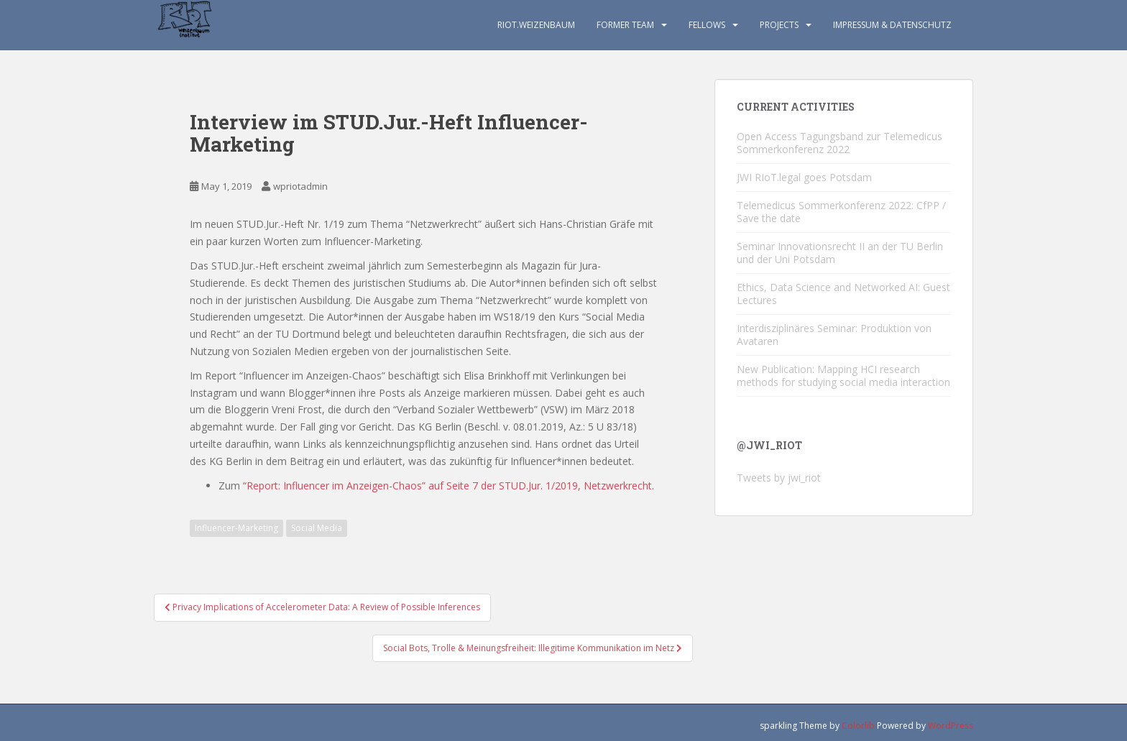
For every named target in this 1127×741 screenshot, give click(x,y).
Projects (779, 25)
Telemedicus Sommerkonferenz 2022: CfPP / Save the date (841, 211)
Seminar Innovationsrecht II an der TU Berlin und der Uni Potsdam (840, 252)
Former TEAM (625, 25)
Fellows (707, 25)
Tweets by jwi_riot (779, 477)
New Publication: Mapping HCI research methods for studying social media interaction (843, 375)
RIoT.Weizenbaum (536, 25)
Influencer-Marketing (236, 528)
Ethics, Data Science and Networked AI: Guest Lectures (843, 293)
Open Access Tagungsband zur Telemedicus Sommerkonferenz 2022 (839, 142)
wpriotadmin (300, 186)
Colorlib (858, 725)
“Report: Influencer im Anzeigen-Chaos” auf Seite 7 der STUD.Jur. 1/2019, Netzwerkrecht (447, 485)
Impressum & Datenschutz (892, 25)
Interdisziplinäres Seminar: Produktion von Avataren (834, 334)
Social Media (316, 528)
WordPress (950, 725)
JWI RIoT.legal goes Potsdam (804, 177)
